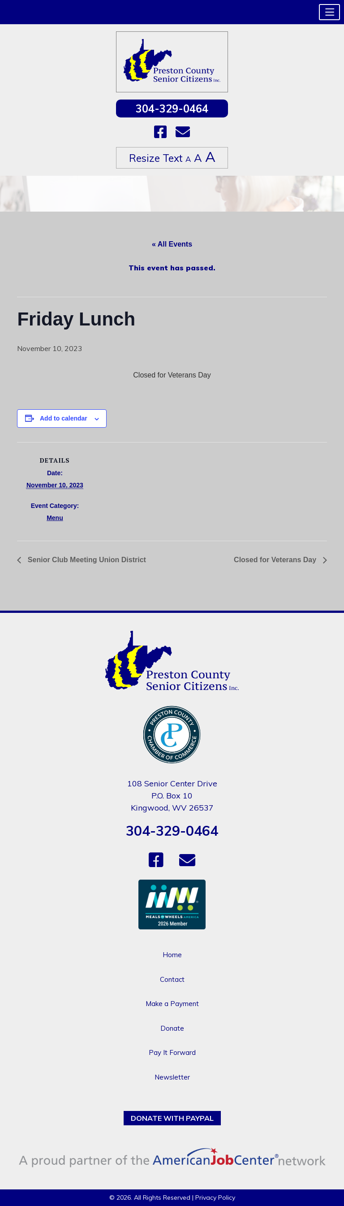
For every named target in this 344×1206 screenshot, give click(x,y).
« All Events (172, 244)
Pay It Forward (172, 1052)
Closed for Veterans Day (276, 560)
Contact (172, 979)
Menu (55, 517)
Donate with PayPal (172, 1118)
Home (172, 954)
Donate (172, 1028)
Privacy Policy (215, 1197)
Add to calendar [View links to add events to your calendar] (63, 418)
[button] (329, 12)
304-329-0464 (172, 108)
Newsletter (172, 1077)
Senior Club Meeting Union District (86, 560)
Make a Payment (172, 1003)
